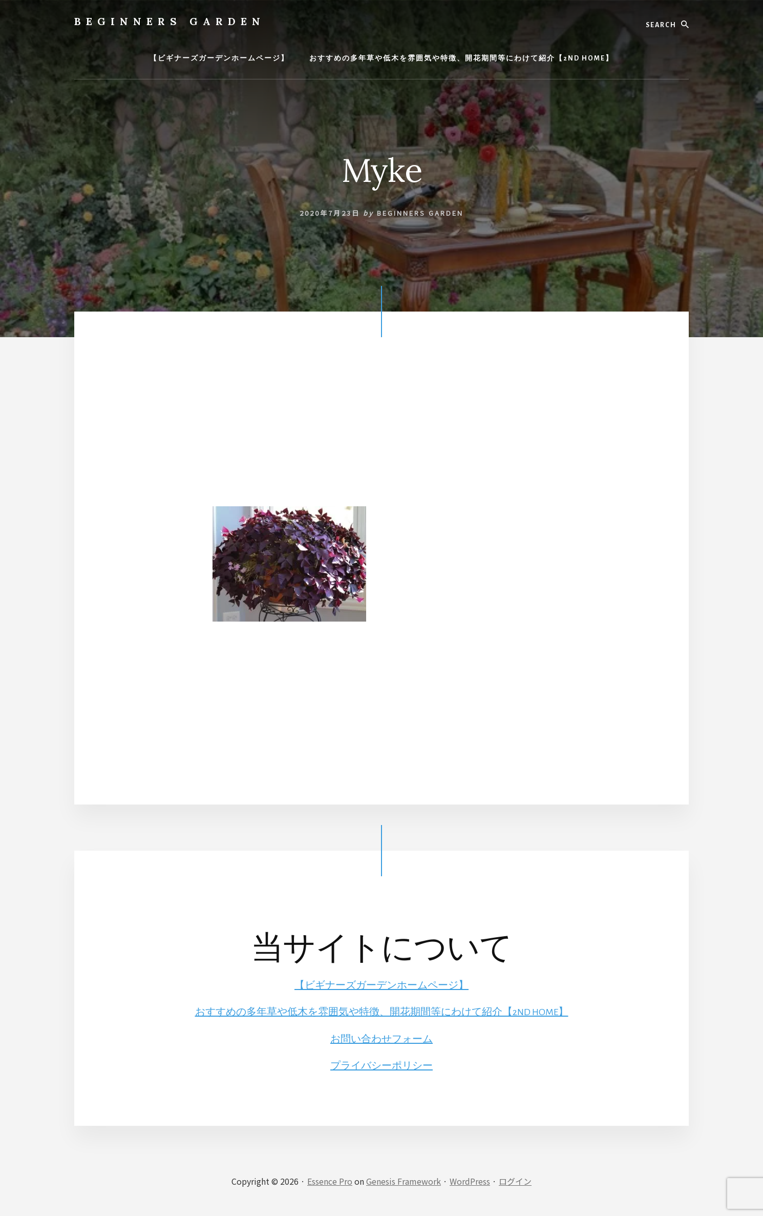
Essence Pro (329, 1181)
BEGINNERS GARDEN (169, 21)
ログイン (515, 1181)
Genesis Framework (403, 1181)
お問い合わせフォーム (381, 1039)
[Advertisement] (381, 434)
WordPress (470, 1181)
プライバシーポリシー (381, 1066)
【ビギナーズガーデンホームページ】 (381, 985)
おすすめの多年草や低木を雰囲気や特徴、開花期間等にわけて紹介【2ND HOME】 (381, 1012)
